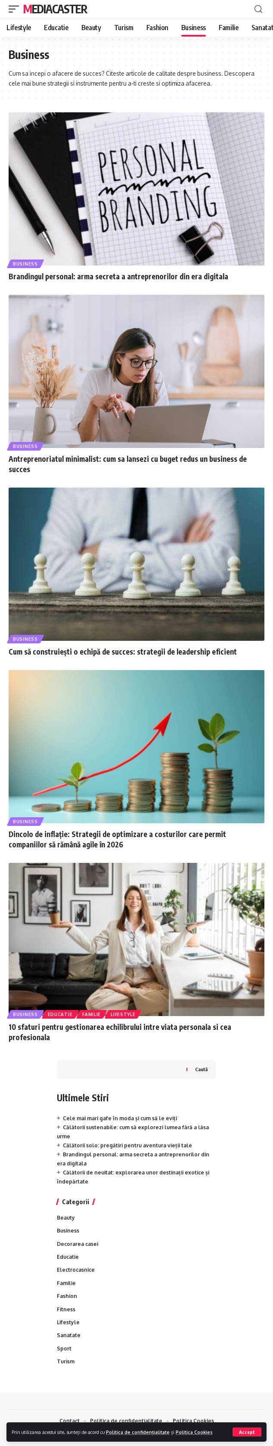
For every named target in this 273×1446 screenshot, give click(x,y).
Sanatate (69, 1335)
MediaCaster (55, 9)
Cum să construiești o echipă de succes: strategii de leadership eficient (123, 651)
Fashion (67, 1296)
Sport (64, 1348)
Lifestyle (123, 1014)
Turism (65, 1361)
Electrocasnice (76, 1270)
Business (25, 263)
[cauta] (258, 9)
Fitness (66, 1309)
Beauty (66, 1217)
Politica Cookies (194, 1432)
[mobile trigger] (16, 9)
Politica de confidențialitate (138, 1432)
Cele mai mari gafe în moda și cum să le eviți (120, 1118)
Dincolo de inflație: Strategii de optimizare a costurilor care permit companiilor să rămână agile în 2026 (117, 839)
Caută (201, 1069)
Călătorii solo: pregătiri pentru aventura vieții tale (127, 1145)
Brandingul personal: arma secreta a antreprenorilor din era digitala (118, 276)
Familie (91, 1014)
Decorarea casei (77, 1244)
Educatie (60, 1014)
